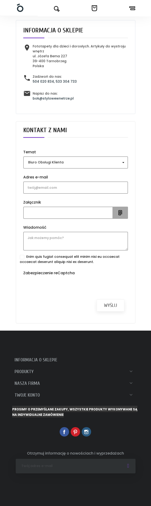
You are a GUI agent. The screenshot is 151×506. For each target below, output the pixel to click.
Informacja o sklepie (36, 360)
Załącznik (32, 202)
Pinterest (75, 431)
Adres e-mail (35, 177)
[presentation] (59, 286)
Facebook (64, 431)
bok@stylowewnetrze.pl (53, 98)
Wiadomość (34, 227)
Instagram (86, 431)
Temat (29, 152)
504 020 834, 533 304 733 (55, 81)
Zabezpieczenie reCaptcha (49, 272)
